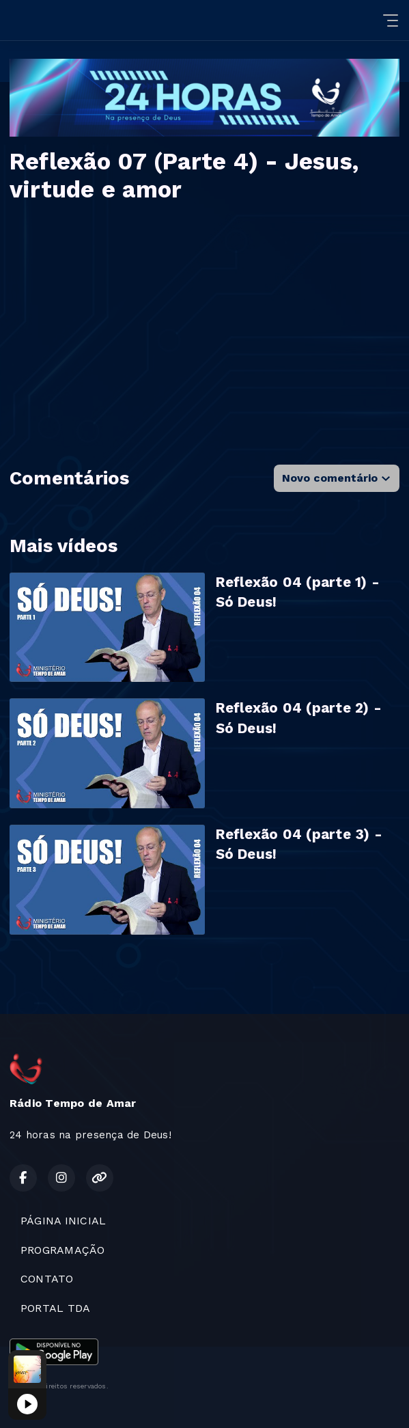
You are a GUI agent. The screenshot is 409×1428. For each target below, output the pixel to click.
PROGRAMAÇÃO (62, 1250)
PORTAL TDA (55, 1308)
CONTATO (47, 1278)
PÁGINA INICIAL (63, 1220)
